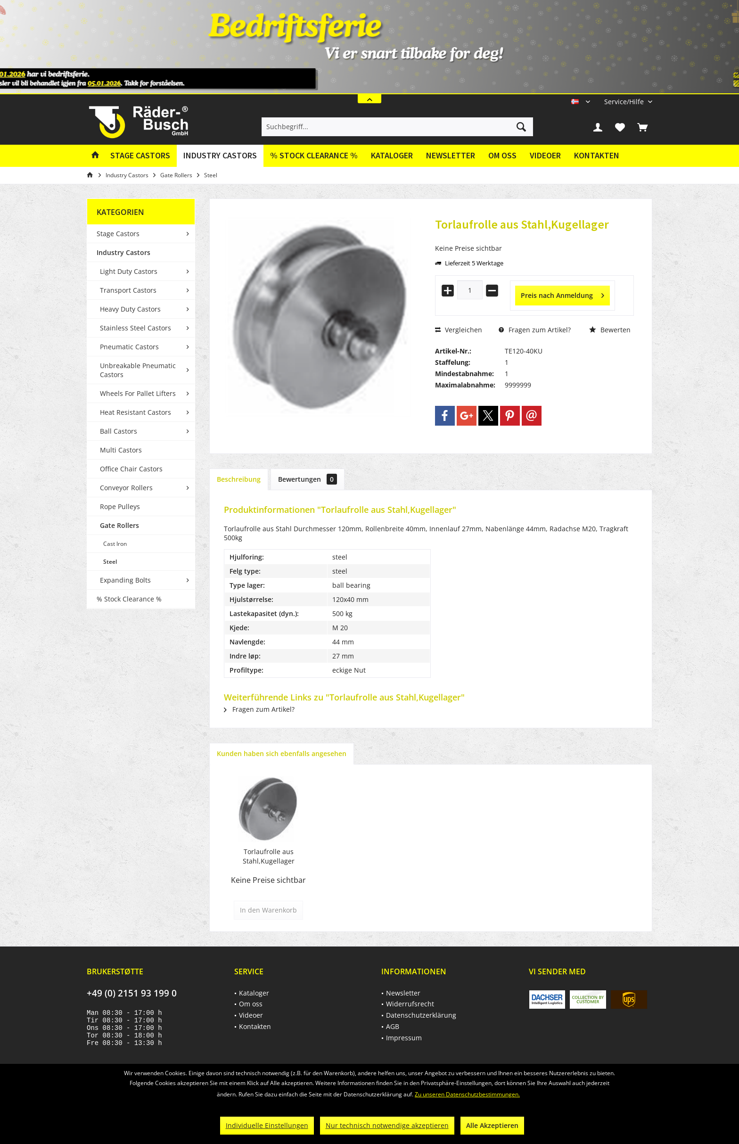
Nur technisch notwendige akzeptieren (387, 1125)
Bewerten (610, 329)
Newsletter (450, 155)
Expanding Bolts (125, 580)
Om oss (502, 155)
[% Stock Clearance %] (313, 156)
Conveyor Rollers (126, 487)
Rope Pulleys (120, 506)
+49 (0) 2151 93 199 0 (132, 993)
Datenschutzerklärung (421, 1015)
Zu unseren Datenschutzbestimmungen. (467, 1094)
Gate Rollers (119, 525)
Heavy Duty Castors (130, 309)
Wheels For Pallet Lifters (138, 393)
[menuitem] (624, 101)
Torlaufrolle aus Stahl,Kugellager (269, 856)
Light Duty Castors (128, 271)
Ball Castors (118, 431)
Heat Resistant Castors (135, 412)
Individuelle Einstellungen (267, 1125)
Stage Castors (118, 233)
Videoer (545, 155)
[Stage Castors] (140, 156)
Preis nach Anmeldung (562, 294)
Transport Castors (128, 290)
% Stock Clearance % (129, 598)
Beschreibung (239, 479)
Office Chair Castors (131, 468)
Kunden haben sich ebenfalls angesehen (281, 753)
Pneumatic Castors (129, 346)
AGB (392, 1026)
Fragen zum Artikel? (535, 329)
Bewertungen (307, 479)
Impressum (404, 1037)
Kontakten (596, 155)
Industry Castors (123, 252)
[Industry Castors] (220, 156)
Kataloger (392, 155)
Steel (110, 562)
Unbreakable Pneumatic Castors (138, 370)
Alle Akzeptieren (492, 1125)
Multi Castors (121, 449)
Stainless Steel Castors (135, 327)
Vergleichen (458, 329)
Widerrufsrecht (410, 1003)
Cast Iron (115, 544)
